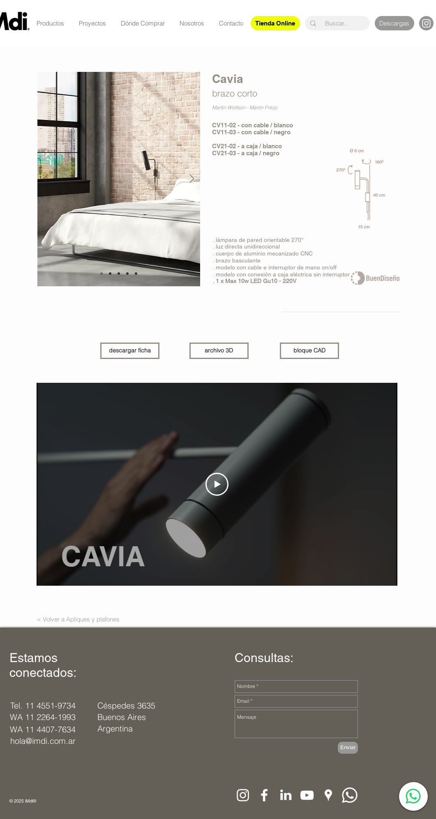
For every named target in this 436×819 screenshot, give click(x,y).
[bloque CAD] (309, 351)
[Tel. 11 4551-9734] (42, 705)
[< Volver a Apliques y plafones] (78, 619)
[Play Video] (216, 484)
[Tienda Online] (275, 23)
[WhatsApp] (413, 796)
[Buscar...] (337, 23)
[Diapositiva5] (136, 273)
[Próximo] (192, 179)
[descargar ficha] (129, 351)
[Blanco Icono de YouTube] (307, 795)
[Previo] (46, 179)
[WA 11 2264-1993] (42, 717)
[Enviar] (348, 748)
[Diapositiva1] (101, 273)
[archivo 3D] (219, 351)
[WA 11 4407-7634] (42, 729)
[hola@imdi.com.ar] (45, 741)
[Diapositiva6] (119, 273)
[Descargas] (394, 23)
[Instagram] (426, 23)
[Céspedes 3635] (127, 705)
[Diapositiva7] (110, 273)
